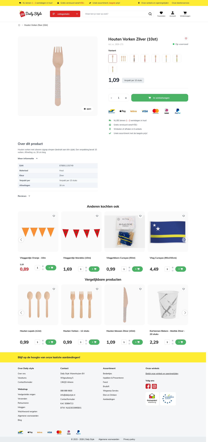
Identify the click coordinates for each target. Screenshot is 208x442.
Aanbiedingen (109, 399)
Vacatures (22, 378)
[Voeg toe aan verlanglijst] (186, 38)
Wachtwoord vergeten (27, 411)
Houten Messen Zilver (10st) (120, 331)
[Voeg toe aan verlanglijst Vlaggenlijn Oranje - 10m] (53, 216)
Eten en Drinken (110, 395)
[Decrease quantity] (43, 269)
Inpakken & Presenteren (113, 378)
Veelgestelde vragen (26, 394)
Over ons (22, 373)
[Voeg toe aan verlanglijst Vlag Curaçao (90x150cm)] (183, 216)
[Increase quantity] (43, 266)
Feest (105, 382)
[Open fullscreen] (58, 76)
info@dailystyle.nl (67, 395)
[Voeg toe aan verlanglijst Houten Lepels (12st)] (53, 289)
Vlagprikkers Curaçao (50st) (120, 257)
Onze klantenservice (180, 3)
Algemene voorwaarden (28, 416)
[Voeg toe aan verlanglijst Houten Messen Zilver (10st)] (140, 289)
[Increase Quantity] (126, 98)
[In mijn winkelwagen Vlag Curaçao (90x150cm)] (180, 269)
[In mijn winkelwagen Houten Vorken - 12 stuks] (94, 342)
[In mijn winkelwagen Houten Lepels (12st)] (51, 342)
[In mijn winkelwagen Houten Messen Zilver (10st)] (137, 342)
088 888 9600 (66, 391)
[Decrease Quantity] (111, 98)
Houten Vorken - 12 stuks (76, 331)
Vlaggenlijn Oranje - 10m (33, 257)
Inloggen (21, 407)
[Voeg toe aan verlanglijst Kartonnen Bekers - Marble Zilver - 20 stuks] (183, 289)
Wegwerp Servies (110, 391)
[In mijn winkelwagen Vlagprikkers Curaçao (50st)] (137, 269)
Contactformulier (25, 382)
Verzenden (22, 399)
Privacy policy (129, 439)
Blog (20, 420)
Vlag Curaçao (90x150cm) (163, 257)
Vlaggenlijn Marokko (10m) (77, 257)
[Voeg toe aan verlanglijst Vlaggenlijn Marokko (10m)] (97, 216)
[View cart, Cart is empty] (185, 14)
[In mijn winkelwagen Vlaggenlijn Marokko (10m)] (94, 269)
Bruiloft (106, 386)
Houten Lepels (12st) (30, 331)
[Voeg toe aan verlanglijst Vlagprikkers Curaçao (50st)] (140, 216)
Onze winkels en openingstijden (155, 3)
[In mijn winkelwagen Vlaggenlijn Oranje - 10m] (51, 267)
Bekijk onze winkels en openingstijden (162, 373)
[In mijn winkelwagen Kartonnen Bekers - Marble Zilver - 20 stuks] (180, 342)
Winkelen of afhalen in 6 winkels (128, 129)
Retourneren (23, 403)
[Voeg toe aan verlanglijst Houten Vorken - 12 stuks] (97, 289)
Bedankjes (107, 373)
